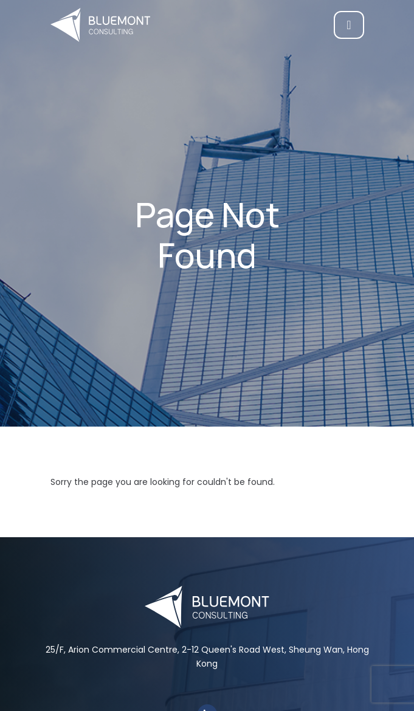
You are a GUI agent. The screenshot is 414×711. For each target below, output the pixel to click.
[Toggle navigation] (349, 25)
